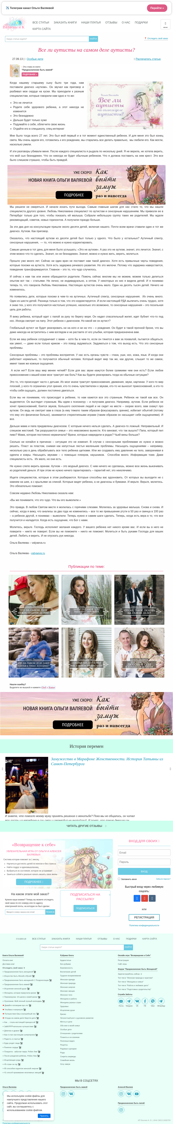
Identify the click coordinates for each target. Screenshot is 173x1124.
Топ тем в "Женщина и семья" (131, 961)
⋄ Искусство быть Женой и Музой (17, 955)
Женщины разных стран (70, 982)
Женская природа (68, 963)
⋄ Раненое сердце (10, 1027)
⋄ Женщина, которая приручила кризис (19, 972)
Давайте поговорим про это (15, 985)
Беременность (66, 947)
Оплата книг (8, 940)
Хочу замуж (65, 1043)
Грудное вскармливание (70, 955)
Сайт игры (122, 944)
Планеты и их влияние (70, 1017)
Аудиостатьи (65, 940)
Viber (153, 981)
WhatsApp (161, 981)
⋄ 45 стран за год (10, 1044)
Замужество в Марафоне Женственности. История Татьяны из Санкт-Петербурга (101, 761)
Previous (2, 771)
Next (170, 771)
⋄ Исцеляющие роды (12, 1039)
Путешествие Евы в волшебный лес (19, 993)
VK (137, 981)
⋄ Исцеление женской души (15, 968)
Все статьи (41, 22)
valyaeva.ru (38, 553)
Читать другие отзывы (86, 805)
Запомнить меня (127, 858)
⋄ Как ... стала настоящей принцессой (19, 1002)
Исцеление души (67, 990)
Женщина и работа (68, 978)
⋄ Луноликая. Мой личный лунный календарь (22, 981)
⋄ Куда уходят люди (11, 1023)
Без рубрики (65, 944)
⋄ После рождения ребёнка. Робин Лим (20, 1035)
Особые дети (65, 1009)
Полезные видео (67, 1021)
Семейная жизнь (67, 1040)
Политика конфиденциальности (144, 904)
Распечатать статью (148, 59)
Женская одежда (67, 959)
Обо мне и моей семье (70, 1005)
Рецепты (64, 1024)
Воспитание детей (68, 951)
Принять (44, 1116)
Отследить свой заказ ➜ (14, 947)
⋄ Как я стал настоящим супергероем (19, 1014)
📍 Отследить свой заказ (156, 38)
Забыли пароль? (163, 858)
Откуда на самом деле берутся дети (19, 997)
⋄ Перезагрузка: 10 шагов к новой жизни (20, 976)
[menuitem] (29, 940)
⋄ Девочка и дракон (11, 1010)
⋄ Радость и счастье (11, 1019)
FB (145, 981)
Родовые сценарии (68, 1028)
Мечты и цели (66, 1001)
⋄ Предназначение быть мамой (16, 964)
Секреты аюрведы (68, 1036)
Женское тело (66, 974)
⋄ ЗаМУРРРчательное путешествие (18, 1006)
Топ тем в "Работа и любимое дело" (133, 965)
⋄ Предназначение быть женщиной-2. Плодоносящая (26, 960)
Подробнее (33, 860)
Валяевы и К (13, 27)
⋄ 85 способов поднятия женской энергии (20, 1048)
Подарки (141, 22)
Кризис (63, 994)
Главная (16, 918)
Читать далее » (47, 783)
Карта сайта (42, 29)
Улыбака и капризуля (13, 989)
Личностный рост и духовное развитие (76, 997)
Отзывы (111, 22)
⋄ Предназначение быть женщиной (18, 951)
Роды (62, 1032)
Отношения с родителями (71, 1013)
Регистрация (144, 896)
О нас (126, 22)
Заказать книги (65, 22)
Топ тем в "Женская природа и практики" (135, 957)
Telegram (129, 981)
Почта (121, 981)
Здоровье (64, 986)
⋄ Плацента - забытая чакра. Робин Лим (20, 1031)
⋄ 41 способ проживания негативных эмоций (22, 1052)
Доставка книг (9, 944)
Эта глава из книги (80, 71)
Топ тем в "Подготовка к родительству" (134, 969)
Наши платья (91, 22)
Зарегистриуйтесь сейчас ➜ (130, 953)
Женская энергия (67, 967)
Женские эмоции (67, 970)
